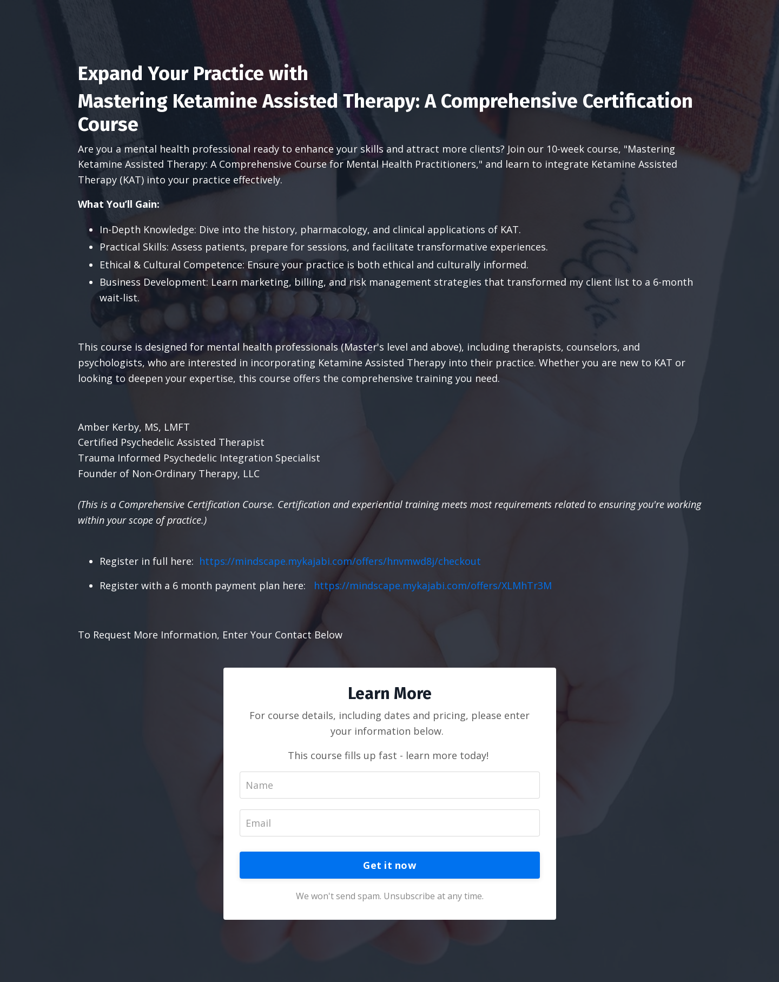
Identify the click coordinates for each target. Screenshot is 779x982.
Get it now (389, 865)
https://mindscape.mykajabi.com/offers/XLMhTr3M (433, 585)
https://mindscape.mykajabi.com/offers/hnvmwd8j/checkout (338, 561)
